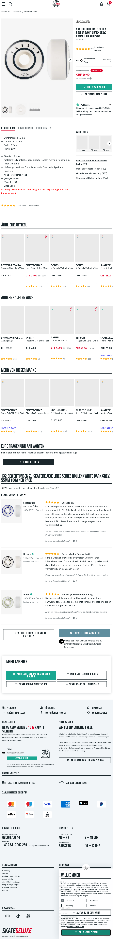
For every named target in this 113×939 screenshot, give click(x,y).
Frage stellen (29, 462)
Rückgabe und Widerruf (11, 876)
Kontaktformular (42, 845)
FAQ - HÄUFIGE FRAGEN (53, 713)
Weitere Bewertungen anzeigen (29, 635)
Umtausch (94, 708)
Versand (9, 708)
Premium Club (81, 640)
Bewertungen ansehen (30, 205)
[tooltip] (110, 61)
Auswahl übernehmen (85, 912)
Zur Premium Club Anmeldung (85, 760)
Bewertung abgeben (84, 633)
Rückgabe (47, 708)
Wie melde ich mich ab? (35, 766)
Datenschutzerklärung (75, 927)
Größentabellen (13, 713)
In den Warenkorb (94, 87)
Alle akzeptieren (86, 932)
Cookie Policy (98, 924)
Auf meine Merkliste (94, 94)
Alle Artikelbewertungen (11, 882)
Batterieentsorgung (9, 887)
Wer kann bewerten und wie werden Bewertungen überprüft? (30, 488)
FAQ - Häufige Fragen (10, 885)
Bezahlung (6, 871)
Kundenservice (97, 713)
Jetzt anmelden (21, 758)
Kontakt (5, 890)
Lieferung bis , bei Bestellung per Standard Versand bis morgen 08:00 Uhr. (94, 109)
